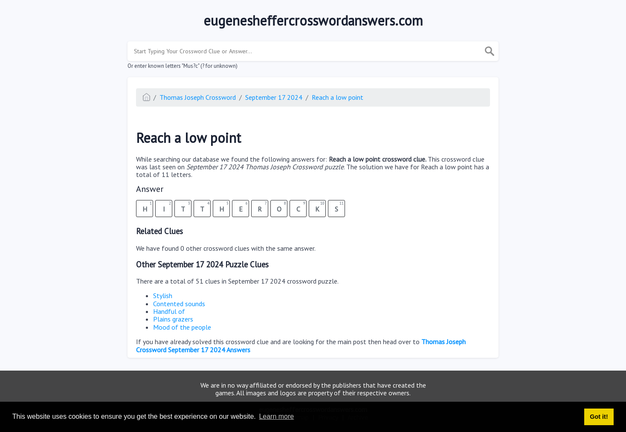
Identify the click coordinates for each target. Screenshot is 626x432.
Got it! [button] (599, 416)
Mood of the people (182, 327)
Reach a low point (337, 97)
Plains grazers (173, 319)
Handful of (169, 311)
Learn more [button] (276, 416)
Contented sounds (179, 303)
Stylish (162, 295)
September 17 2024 (273, 97)
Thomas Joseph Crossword (197, 97)
